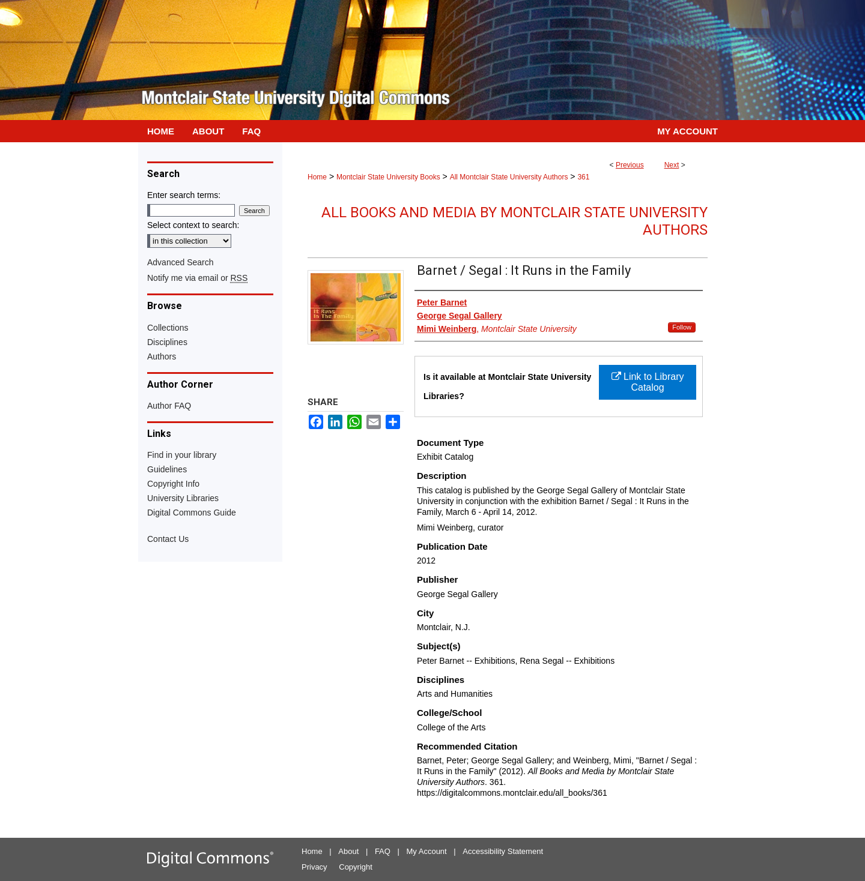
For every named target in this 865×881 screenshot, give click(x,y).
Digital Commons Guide (191, 512)
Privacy (314, 866)
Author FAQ (169, 405)
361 (583, 177)
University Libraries (183, 498)
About (348, 851)
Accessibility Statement (503, 851)
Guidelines (167, 469)
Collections (167, 327)
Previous (630, 165)
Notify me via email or (197, 278)
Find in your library (181, 455)
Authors (161, 356)
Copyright (355, 866)
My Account (427, 851)
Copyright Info (173, 484)
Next (671, 165)
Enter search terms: (183, 195)
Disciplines (167, 342)
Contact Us (168, 539)
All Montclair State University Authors (509, 177)
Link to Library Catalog (648, 381)
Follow (681, 327)
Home (317, 177)
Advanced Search (180, 262)
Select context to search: (193, 225)
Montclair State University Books (388, 177)
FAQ (382, 851)
